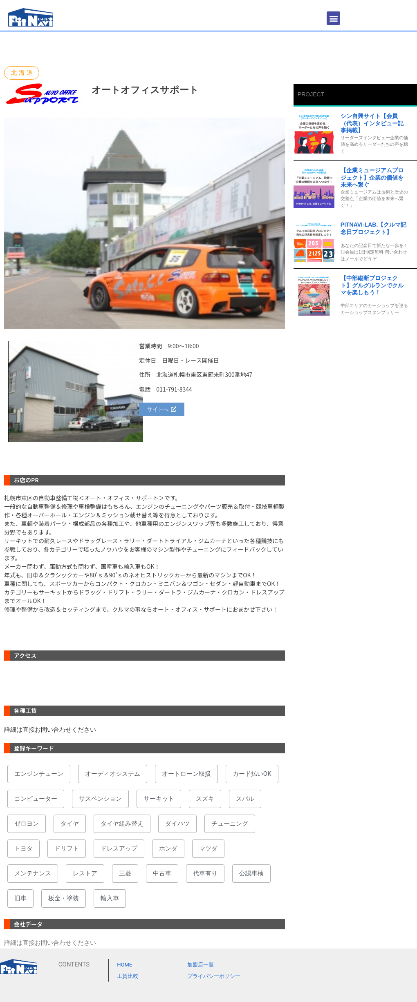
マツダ (208, 848)
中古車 (162, 873)
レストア (85, 873)
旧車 (20, 898)
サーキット (158, 798)
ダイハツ (177, 823)
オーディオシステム (112, 773)
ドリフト (66, 848)
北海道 (23, 72)
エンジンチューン (38, 773)
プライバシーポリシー (213, 976)
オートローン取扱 (186, 773)
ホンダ (168, 848)
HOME (124, 965)
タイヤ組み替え (122, 823)
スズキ (205, 798)
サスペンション (100, 798)
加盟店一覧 (200, 965)
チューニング (229, 823)
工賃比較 (127, 976)
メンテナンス (32, 873)
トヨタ (23, 848)
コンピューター (35, 798)
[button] (333, 18)
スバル (245, 798)
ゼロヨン (26, 823)
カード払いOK (252, 773)
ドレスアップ (119, 848)
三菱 (125, 873)
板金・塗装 (63, 898)
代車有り (205, 873)
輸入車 (110, 898)
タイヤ (70, 823)
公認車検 (251, 873)
